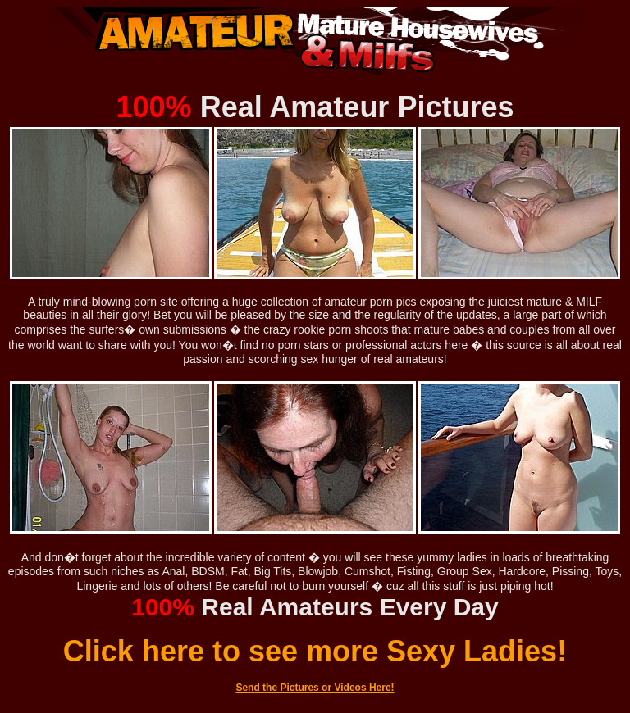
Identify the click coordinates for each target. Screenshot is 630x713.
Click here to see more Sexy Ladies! (315, 651)
